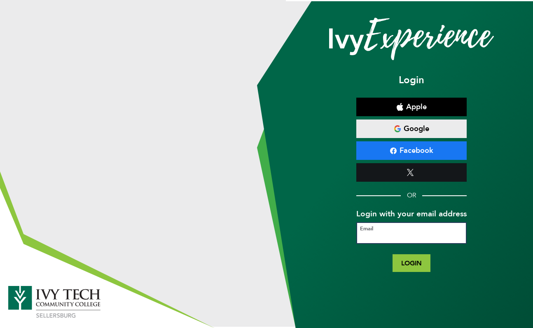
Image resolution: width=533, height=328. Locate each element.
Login (411, 263)
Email (366, 229)
